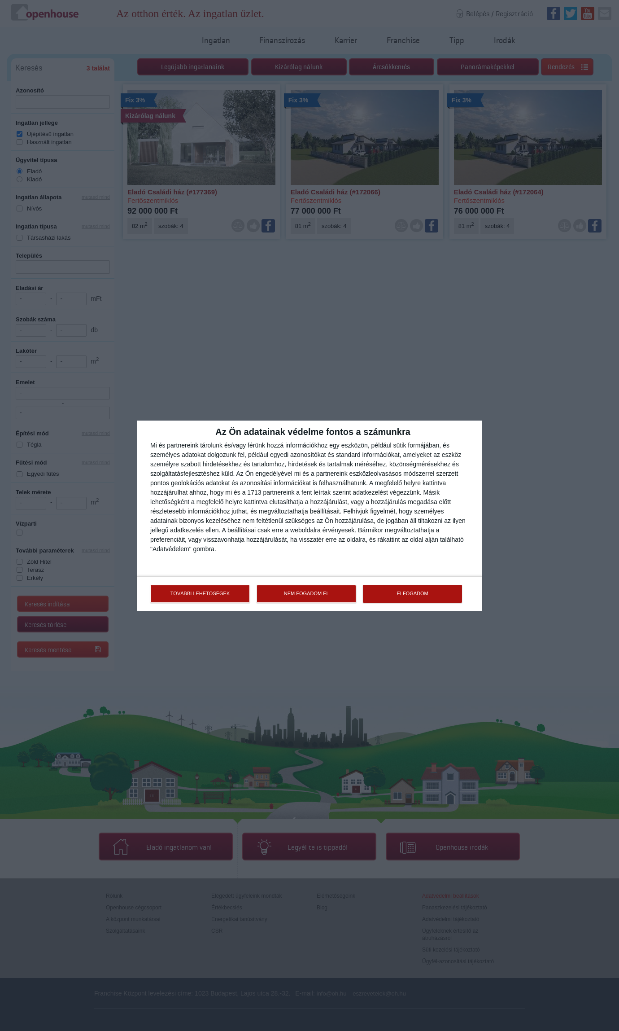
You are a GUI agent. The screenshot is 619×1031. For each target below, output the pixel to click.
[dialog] (309, 516)
